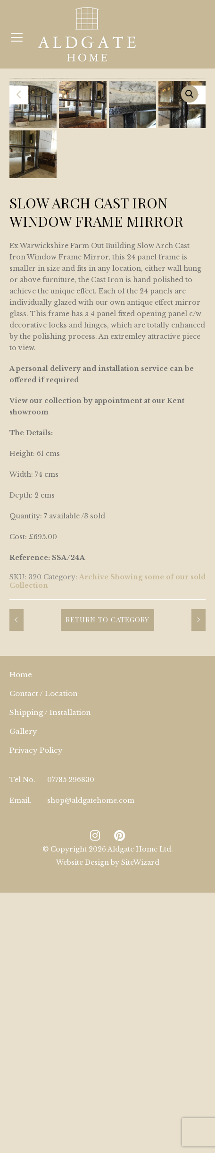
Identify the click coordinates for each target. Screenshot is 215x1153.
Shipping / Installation (50, 908)
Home (20, 870)
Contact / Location (43, 889)
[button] (189, 94)
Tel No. (22, 976)
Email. (20, 996)
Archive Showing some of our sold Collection (107, 777)
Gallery (23, 927)
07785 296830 (70, 976)
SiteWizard (140, 1058)
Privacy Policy (36, 946)
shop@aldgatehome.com (90, 996)
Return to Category (107, 815)
